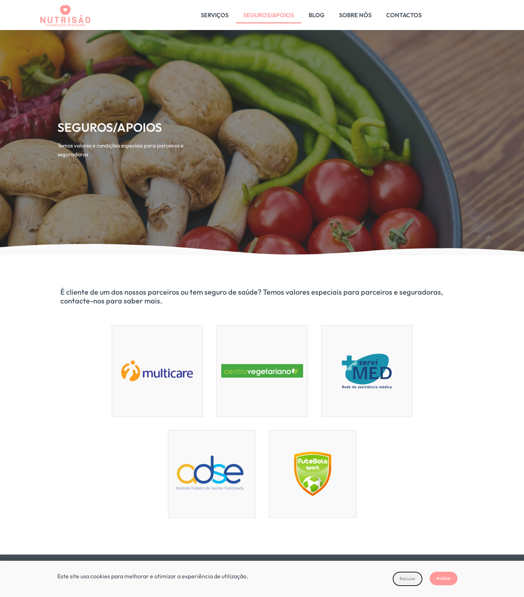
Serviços (215, 15)
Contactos (404, 15)
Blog (316, 15)
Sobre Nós (355, 15)
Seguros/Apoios (268, 15)
